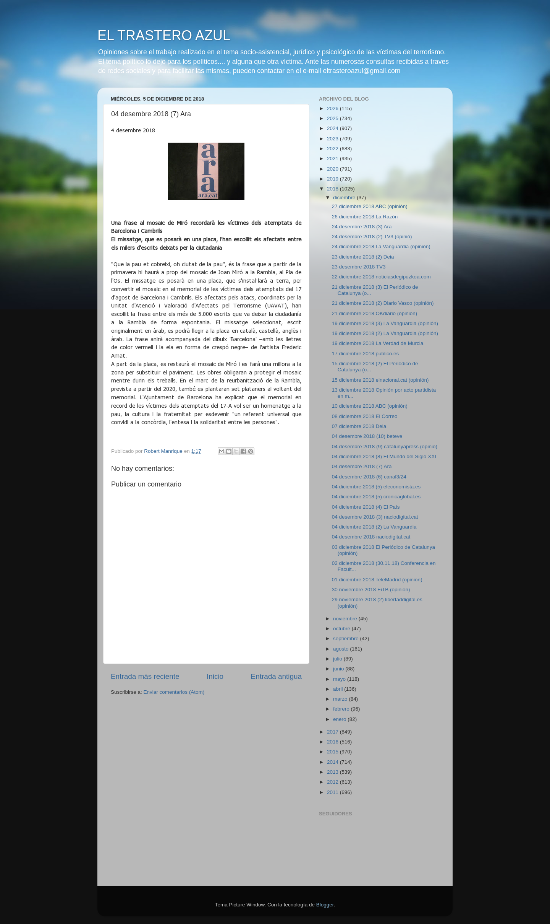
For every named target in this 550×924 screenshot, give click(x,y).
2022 (333, 148)
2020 (333, 169)
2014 (333, 762)
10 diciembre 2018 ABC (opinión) (370, 406)
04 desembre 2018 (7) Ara (362, 466)
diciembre (345, 197)
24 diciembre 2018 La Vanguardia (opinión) (381, 246)
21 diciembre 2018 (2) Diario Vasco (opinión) (383, 303)
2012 (333, 782)
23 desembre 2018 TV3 (359, 267)
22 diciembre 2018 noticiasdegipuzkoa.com (381, 277)
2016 (333, 742)
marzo (341, 699)
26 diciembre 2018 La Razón (365, 217)
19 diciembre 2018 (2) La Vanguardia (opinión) (385, 333)
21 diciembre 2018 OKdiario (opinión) (374, 313)
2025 (333, 118)
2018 (333, 189)
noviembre (346, 618)
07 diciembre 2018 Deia (359, 426)
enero (340, 719)
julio (338, 659)
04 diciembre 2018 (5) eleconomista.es (376, 487)
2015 (333, 752)
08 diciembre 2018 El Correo (365, 416)
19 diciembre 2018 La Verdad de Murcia (377, 343)
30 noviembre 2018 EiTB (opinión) (371, 589)
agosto (341, 649)
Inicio (215, 676)
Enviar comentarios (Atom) (174, 692)
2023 (333, 139)
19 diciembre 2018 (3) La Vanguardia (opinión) (385, 323)
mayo (340, 679)
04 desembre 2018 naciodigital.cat (371, 537)
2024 (333, 128)
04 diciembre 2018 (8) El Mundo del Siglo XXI (384, 456)
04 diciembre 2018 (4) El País (366, 507)
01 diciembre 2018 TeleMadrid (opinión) (377, 579)
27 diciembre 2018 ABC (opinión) (370, 206)
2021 (333, 158)
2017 (333, 732)
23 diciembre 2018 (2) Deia (363, 257)
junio (339, 669)
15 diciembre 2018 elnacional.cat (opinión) (380, 380)
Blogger (325, 905)
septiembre (346, 638)
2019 (333, 179)
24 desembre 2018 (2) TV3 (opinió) (372, 236)
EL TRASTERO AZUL (163, 35)
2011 (333, 792)
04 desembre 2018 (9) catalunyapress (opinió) (384, 446)
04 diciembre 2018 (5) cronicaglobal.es (376, 496)
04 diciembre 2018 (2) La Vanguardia (374, 527)
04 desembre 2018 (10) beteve (367, 436)
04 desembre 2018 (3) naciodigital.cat (375, 517)
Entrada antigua (276, 676)
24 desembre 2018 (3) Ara (362, 226)
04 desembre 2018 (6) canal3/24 (369, 477)
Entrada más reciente (145, 676)
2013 (333, 772)
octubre (342, 628)
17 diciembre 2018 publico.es (365, 353)
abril (338, 689)
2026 (333, 108)
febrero (342, 709)
